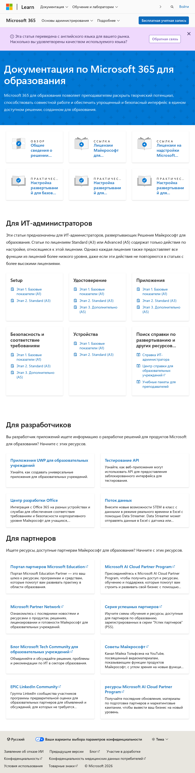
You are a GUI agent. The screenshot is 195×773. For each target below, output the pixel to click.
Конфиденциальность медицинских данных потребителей (96, 758)
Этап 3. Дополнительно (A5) (98, 309)
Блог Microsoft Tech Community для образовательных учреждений (44, 649)
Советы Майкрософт (125, 646)
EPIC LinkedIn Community (34, 686)
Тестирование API (122, 460)
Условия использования (23, 765)
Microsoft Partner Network (35, 606)
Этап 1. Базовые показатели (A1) (29, 291)
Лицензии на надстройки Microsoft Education (169, 150)
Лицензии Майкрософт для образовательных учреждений (107, 150)
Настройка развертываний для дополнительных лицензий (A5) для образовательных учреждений (170, 187)
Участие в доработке (123, 751)
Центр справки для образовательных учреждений (157, 370)
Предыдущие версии (67, 751)
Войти (184, 6)
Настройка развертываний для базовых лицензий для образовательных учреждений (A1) (44, 187)
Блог (93, 751)
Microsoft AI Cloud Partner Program (138, 566)
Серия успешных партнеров (132, 606)
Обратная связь (165, 38)
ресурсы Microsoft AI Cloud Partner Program (138, 689)
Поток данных (118, 500)
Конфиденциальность (21, 758)
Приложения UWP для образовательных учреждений (49, 462)
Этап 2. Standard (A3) (34, 300)
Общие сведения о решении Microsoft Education (41, 150)
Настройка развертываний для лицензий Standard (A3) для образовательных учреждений (107, 187)
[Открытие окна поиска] (172, 6)
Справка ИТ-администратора (155, 357)
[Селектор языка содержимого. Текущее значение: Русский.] (15, 739)
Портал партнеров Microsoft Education (47, 566)
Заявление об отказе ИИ (23, 751)
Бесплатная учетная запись (164, 20)
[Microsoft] (9, 7)
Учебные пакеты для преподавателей (159, 384)
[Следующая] (160, 6)
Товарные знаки (62, 765)
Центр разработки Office (34, 500)
